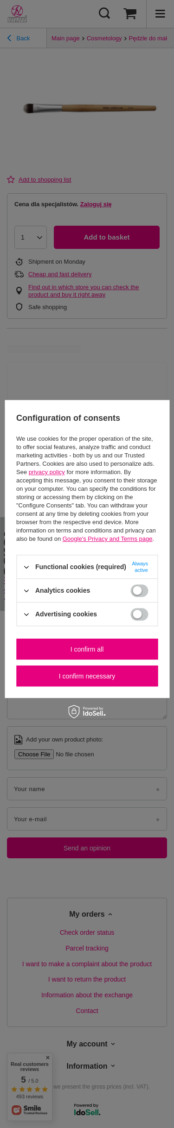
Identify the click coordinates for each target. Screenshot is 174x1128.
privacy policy (47, 472)
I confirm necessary (87, 676)
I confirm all (87, 649)
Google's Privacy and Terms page (108, 538)
